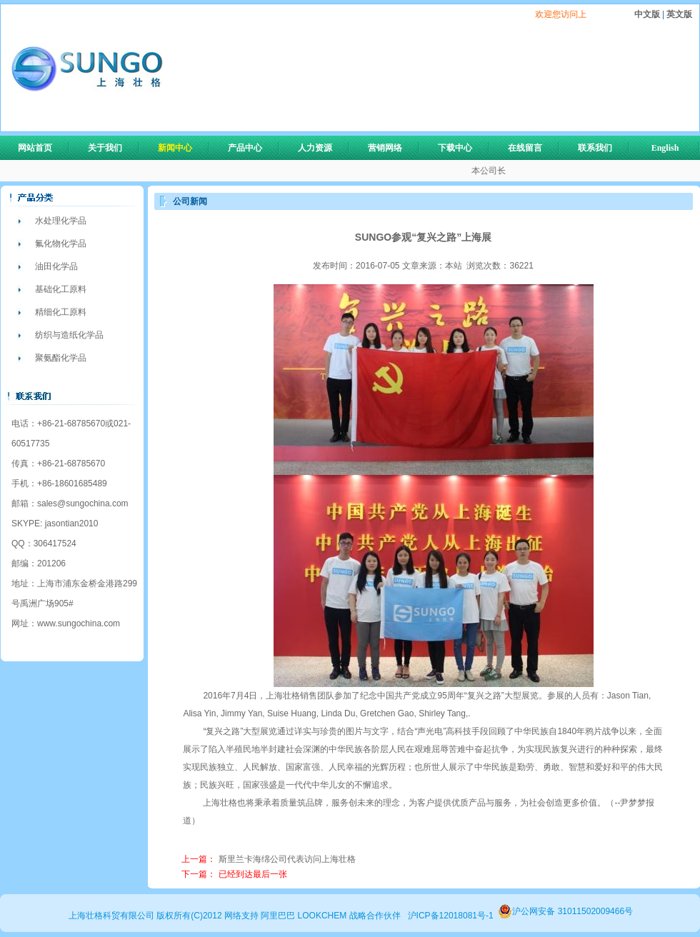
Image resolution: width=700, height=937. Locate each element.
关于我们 (111, 148)
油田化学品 (56, 266)
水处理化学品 (60, 221)
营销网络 (385, 148)
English (665, 148)
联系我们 (595, 148)
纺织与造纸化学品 (69, 335)
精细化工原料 (60, 312)
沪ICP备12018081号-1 (451, 916)
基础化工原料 (60, 289)
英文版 (678, 14)
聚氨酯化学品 (60, 358)
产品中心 (251, 148)
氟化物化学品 (60, 244)
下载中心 (455, 148)
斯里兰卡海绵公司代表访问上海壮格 (287, 859)
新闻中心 (181, 148)
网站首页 (35, 148)
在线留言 (525, 148)
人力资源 (321, 148)
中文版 (648, 14)
